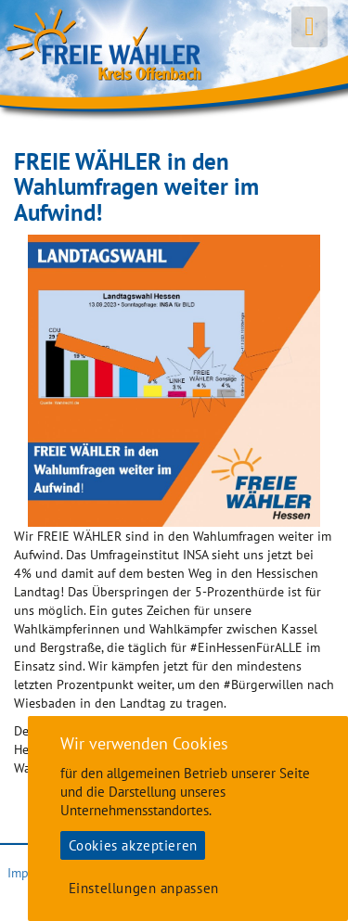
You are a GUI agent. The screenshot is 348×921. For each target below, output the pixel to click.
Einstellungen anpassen (144, 888)
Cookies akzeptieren (133, 845)
